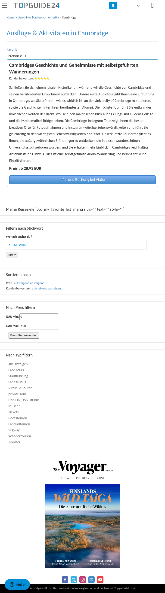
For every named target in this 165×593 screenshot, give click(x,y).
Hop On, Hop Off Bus (23, 400)
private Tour (17, 394)
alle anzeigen (18, 364)
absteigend (37, 283)
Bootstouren (17, 418)
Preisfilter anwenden (23, 335)
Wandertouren (19, 436)
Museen (14, 406)
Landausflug (17, 382)
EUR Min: (12, 317)
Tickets (13, 412)
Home (11, 17)
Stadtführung (18, 376)
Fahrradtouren (19, 424)
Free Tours (16, 370)
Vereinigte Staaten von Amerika (38, 17)
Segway (14, 430)
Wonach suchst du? (19, 237)
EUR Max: (12, 326)
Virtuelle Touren (20, 388)
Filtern (12, 255)
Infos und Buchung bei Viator (82, 179)
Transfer (14, 442)
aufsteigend (21, 283)
